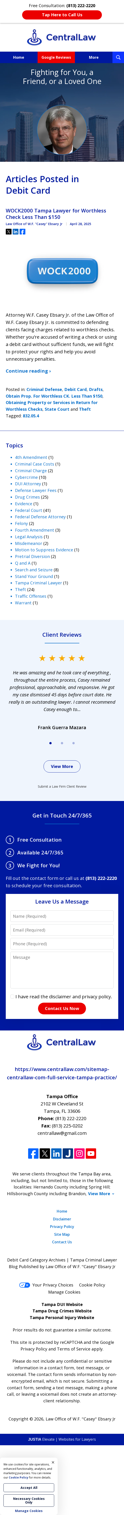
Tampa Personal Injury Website (62, 1317)
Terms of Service (73, 1349)
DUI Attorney (28, 483)
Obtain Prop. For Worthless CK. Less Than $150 (54, 396)
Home (18, 57)
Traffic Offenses (30, 596)
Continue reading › (28, 371)
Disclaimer (62, 1219)
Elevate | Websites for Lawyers (62, 1439)
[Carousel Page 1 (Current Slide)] (50, 743)
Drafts (96, 389)
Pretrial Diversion (32, 556)
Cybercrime (26, 477)
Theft (85, 409)
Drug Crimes (27, 497)
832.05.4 (31, 416)
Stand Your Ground (34, 576)
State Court (57, 409)
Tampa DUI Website (62, 1304)
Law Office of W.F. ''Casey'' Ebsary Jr (80, 1419)
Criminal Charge (31, 470)
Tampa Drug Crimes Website (62, 1311)
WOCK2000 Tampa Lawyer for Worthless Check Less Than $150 (56, 213)
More (94, 57)
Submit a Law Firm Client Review (62, 786)
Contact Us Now (62, 1008)
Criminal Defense (44, 389)
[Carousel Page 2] (62, 743)
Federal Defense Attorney (40, 516)
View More (62, 766)
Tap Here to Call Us (62, 14)
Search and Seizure (34, 569)
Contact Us (62, 1241)
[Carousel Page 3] (73, 743)
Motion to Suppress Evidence (44, 549)
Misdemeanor (28, 543)
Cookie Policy (92, 1285)
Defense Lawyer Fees (35, 490)
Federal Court (28, 510)
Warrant (23, 602)
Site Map (62, 1234)
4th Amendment (31, 457)
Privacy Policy (62, 1226)
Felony (21, 523)
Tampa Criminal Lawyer (38, 583)
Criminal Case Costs (34, 464)
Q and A (22, 563)
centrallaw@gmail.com (62, 1133)
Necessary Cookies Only (29, 1500)
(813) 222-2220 (70, 1118)
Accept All (29, 1487)
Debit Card (75, 389)
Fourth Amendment (34, 530)
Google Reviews (56, 57)
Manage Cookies (64, 1292)
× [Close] (53, 1462)
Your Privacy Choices (46, 1285)
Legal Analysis (29, 536)
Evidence (23, 503)
